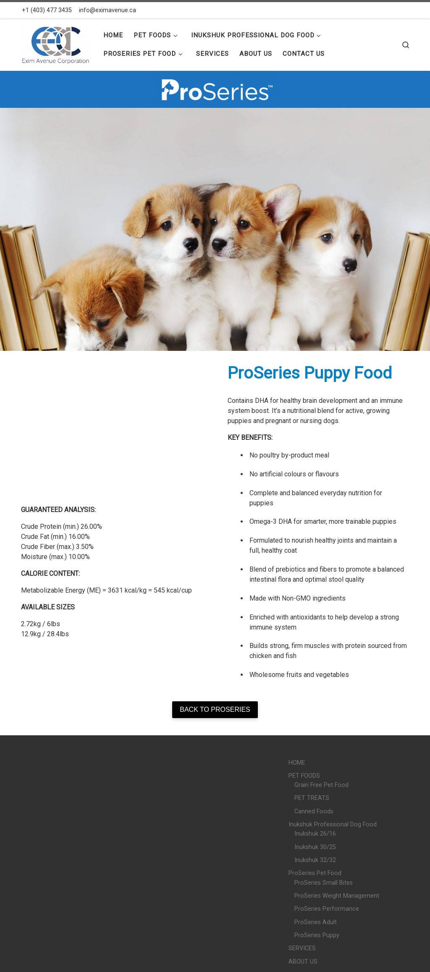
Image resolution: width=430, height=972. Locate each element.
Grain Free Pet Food (321, 785)
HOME (296, 762)
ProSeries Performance (326, 908)
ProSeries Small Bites (323, 882)
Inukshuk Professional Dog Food (332, 824)
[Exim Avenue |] (55, 43)
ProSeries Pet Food (314, 873)
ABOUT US (302, 961)
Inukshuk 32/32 (315, 860)
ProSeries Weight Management (336, 895)
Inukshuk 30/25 (315, 847)
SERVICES (302, 948)
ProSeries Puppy (316, 935)
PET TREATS (311, 798)
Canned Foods (313, 811)
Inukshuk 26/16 (315, 833)
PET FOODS (304, 775)
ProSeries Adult (315, 922)
